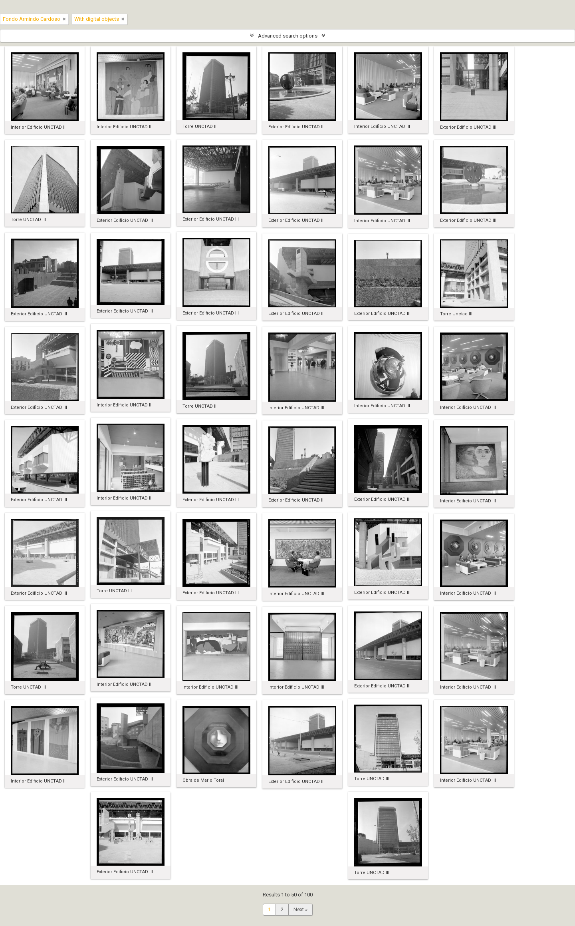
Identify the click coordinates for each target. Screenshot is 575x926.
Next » (300, 909)
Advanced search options (287, 36)
